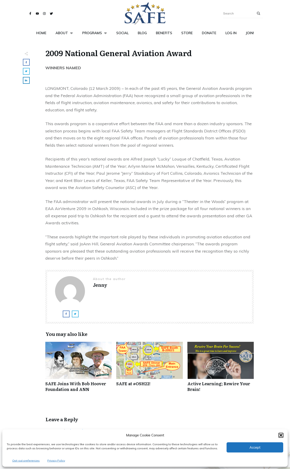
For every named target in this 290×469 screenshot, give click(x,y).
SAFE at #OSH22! (149, 369)
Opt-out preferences (26, 460)
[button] (281, 435)
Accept (255, 447)
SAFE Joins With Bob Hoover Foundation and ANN (78, 369)
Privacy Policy (56, 460)
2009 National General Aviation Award (119, 52)
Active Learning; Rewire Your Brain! (220, 369)
